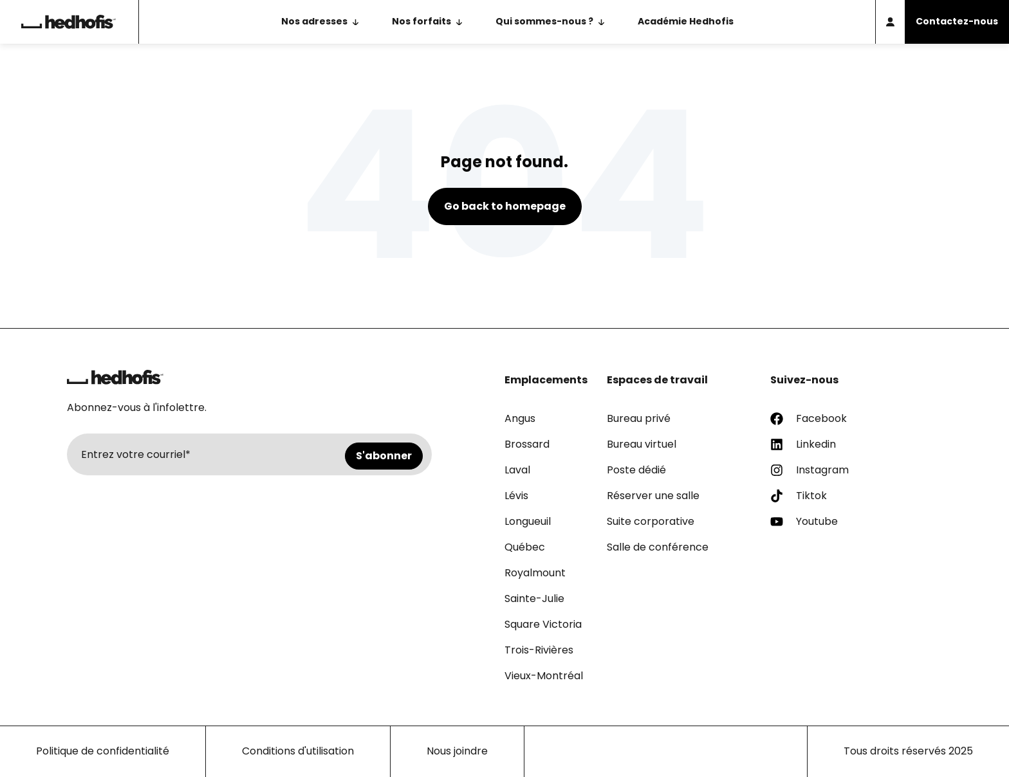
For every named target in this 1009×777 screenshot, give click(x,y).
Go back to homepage (505, 206)
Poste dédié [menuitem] (636, 469)
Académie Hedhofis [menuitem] (686, 21)
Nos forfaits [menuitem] (421, 21)
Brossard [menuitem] (527, 444)
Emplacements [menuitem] (546, 379)
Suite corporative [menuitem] (650, 521)
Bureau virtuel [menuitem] (641, 444)
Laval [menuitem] (517, 469)
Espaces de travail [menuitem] (657, 379)
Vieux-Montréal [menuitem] (543, 675)
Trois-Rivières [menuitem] (538, 650)
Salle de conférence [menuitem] (657, 547)
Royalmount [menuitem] (535, 572)
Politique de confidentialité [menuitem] (102, 751)
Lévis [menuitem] (516, 495)
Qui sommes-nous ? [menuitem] (544, 21)
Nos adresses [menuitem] (314, 21)
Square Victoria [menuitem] (543, 624)
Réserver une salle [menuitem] (653, 495)
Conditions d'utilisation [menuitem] (298, 751)
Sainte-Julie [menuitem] (534, 598)
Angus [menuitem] (519, 418)
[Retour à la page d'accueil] (69, 22)
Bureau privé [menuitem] (639, 418)
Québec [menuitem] (524, 547)
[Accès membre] (890, 22)
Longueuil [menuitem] (527, 521)
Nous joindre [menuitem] (457, 751)
